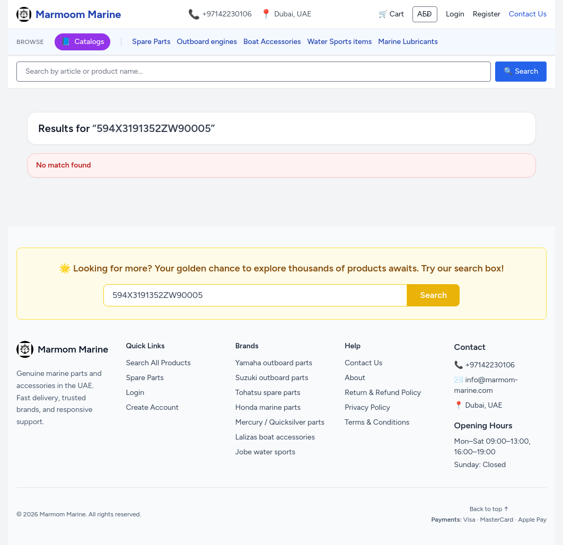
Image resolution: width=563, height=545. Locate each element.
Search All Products (158, 362)
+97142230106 (227, 14)
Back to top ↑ (489, 509)
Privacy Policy (367, 407)
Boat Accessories (272, 41)
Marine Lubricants (408, 41)
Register (486, 14)
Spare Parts (151, 41)
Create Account (152, 407)
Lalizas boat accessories (275, 437)
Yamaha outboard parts (273, 362)
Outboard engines (207, 41)
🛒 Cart (391, 14)
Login (455, 14)
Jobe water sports (265, 451)
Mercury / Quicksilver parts (279, 422)
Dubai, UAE (483, 405)
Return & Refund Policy (383, 392)
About (355, 377)
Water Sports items (339, 41)
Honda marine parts (268, 407)
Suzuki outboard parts (272, 377)
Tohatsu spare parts (268, 392)
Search (433, 295)
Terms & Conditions (377, 422)
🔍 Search (521, 71)
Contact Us (528, 14)
